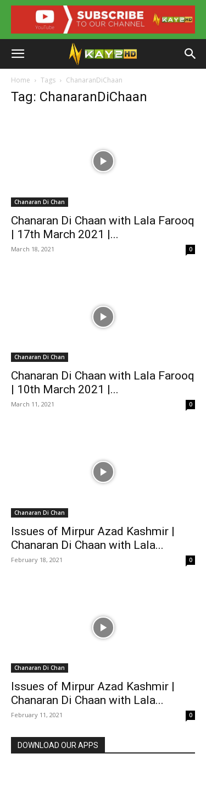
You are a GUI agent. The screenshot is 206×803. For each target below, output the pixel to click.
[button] (17, 54)
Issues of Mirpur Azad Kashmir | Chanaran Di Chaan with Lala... (93, 538)
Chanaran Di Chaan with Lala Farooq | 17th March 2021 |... (102, 227)
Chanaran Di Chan (39, 202)
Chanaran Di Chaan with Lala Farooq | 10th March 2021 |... (102, 382)
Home (20, 80)
